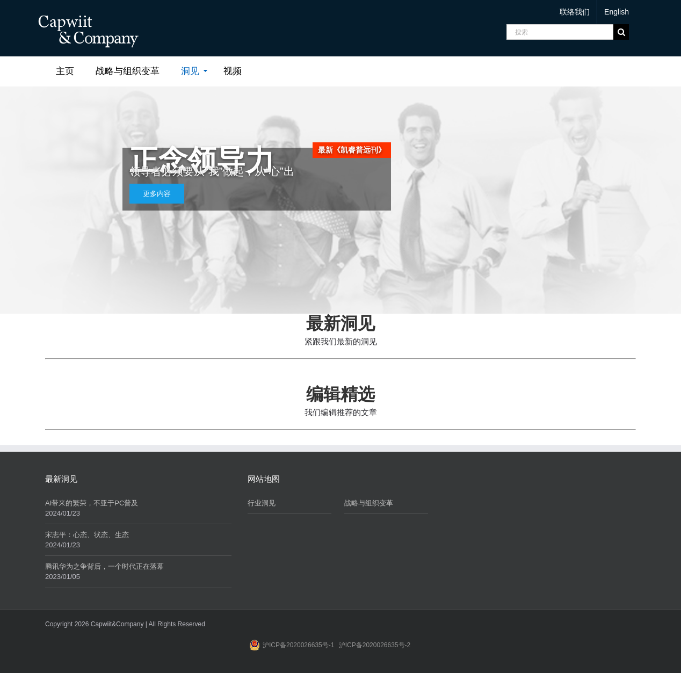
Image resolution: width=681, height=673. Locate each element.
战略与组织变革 (368, 503)
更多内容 (157, 194)
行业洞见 (262, 503)
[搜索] (559, 32)
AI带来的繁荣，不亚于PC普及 (91, 503)
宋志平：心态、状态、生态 (87, 535)
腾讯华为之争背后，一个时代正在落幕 (104, 566)
